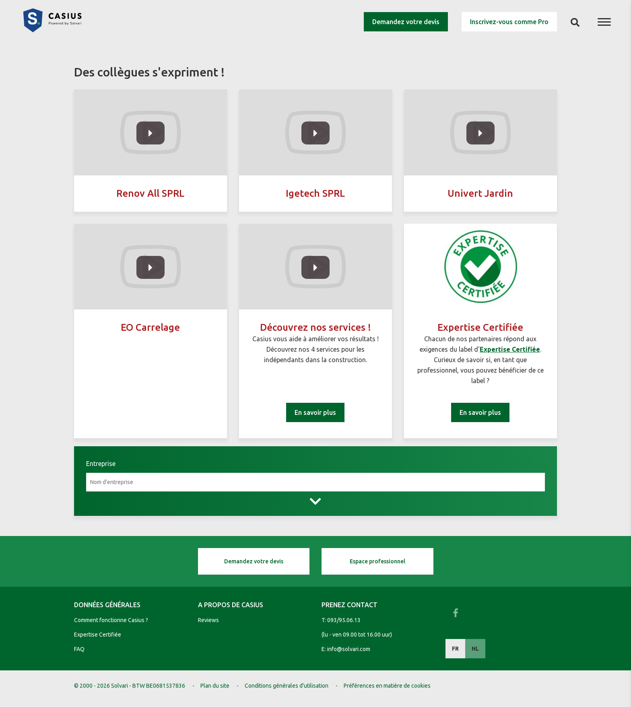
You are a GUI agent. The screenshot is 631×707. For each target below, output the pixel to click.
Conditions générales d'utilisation (286, 685)
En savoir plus (315, 412)
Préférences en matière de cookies (387, 685)
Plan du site (214, 685)
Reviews (208, 620)
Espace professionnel (377, 561)
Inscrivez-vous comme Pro (509, 21)
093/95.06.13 (344, 620)
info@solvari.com (348, 649)
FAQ (79, 649)
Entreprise (100, 463)
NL (475, 648)
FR (455, 648)
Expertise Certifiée (97, 634)
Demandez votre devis (405, 21)
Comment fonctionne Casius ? (111, 620)
